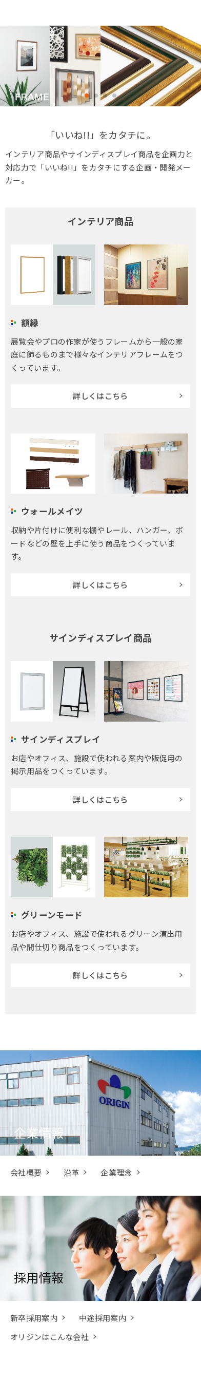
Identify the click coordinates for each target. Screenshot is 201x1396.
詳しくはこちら (100, 395)
